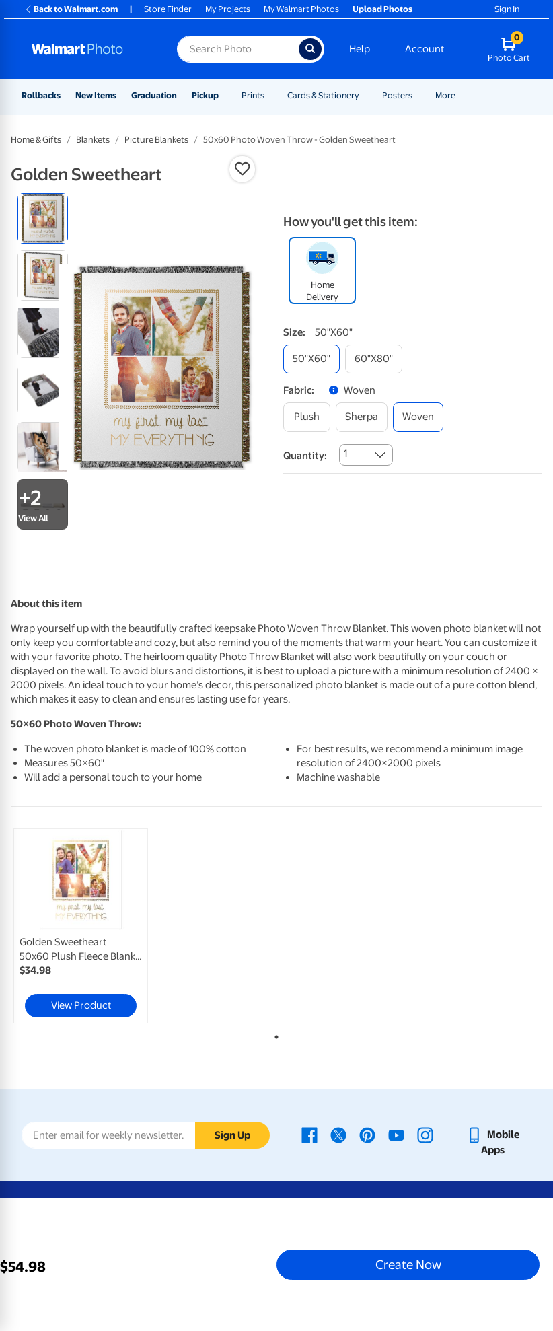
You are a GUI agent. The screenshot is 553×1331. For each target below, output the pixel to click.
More (445, 95)
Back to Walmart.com (71, 9)
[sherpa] (362, 416)
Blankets (93, 140)
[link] (80, 926)
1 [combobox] (345, 453)
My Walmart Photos (301, 9)
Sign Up (232, 1135)
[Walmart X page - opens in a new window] (338, 1134)
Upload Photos (382, 9)
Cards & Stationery (323, 95)
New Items (95, 95)
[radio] (42, 218)
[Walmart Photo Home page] (89, 49)
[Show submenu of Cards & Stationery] (365, 95)
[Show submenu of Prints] (270, 95)
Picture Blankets (156, 140)
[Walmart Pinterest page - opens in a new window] (367, 1134)
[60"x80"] (373, 359)
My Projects (227, 9)
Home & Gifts (36, 140)
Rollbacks (41, 95)
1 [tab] (274, 1034)
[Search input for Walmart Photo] (238, 49)
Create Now (408, 1264)
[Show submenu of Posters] (418, 95)
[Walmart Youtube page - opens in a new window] (396, 1134)
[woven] (418, 416)
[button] (242, 169)
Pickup (205, 95)
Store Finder (168, 9)
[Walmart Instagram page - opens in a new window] (425, 1134)
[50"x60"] (311, 359)
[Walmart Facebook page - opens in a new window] (309, 1134)
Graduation (154, 95)
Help (359, 49)
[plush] (306, 416)
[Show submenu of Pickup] (225, 95)
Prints (253, 95)
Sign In (506, 9)
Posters (397, 95)
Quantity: (305, 455)
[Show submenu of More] (461, 95)
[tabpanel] (99, 925)
